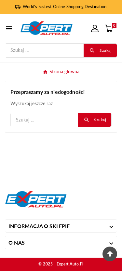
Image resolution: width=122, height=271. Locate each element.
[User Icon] (95, 28)
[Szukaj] (44, 50)
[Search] (100, 50)
